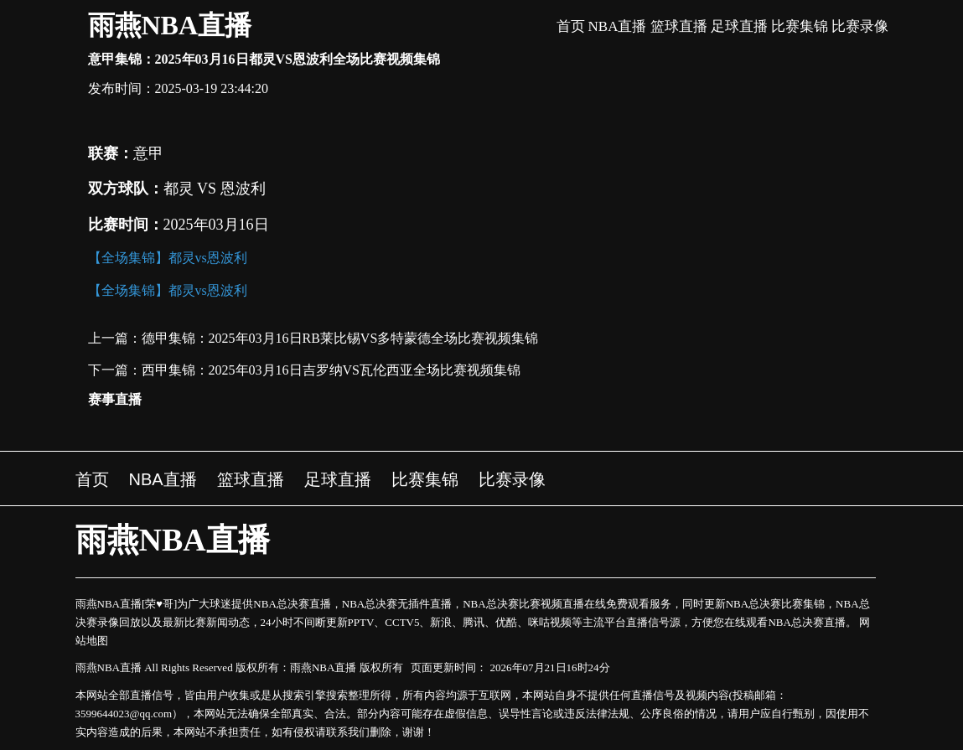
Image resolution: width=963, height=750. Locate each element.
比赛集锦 (799, 26)
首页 (571, 26)
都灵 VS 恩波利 (214, 188)
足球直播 (739, 26)
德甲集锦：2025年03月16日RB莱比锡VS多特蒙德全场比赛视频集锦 (340, 338)
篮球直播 (678, 26)
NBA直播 (617, 26)
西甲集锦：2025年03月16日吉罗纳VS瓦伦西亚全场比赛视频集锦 (331, 370)
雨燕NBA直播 (170, 25)
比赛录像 (859, 26)
